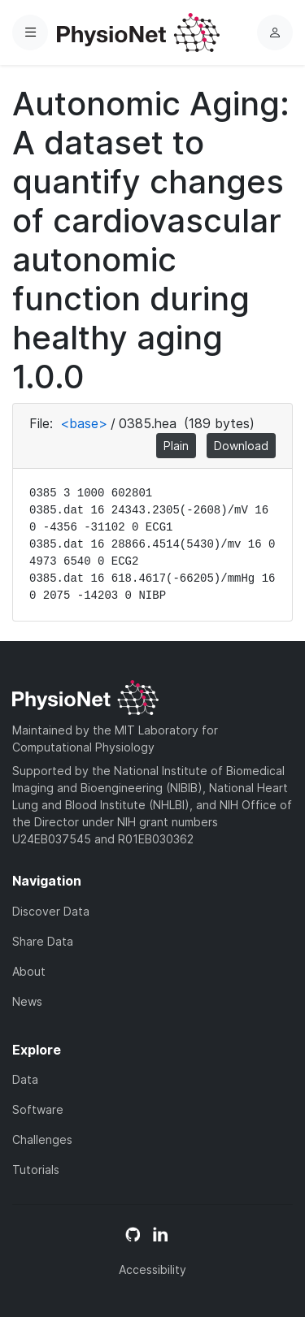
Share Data (42, 941)
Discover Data (50, 911)
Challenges (42, 1139)
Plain (176, 446)
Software (37, 1109)
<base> (83, 423)
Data (25, 1079)
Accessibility (152, 1269)
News (27, 1001)
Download (241, 446)
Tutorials (35, 1169)
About (29, 971)
